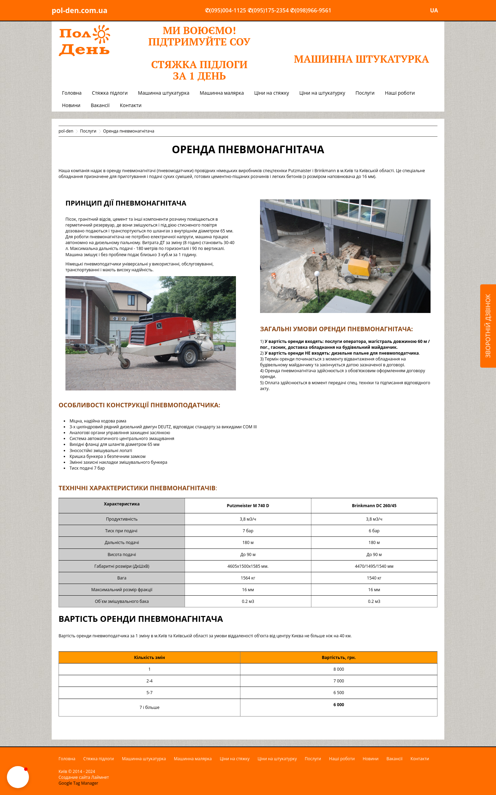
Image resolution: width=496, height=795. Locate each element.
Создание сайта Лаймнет (84, 777)
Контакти (131, 105)
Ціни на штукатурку (322, 93)
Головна (72, 93)
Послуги (364, 93)
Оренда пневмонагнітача (128, 131)
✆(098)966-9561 (310, 10)
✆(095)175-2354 (268, 10)
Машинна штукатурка (163, 93)
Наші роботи (400, 93)
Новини (71, 105)
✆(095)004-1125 (225, 10)
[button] (18, 777)
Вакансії (100, 105)
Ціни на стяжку (271, 93)
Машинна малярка (222, 93)
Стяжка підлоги (110, 93)
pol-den (66, 131)
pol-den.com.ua (79, 10)
